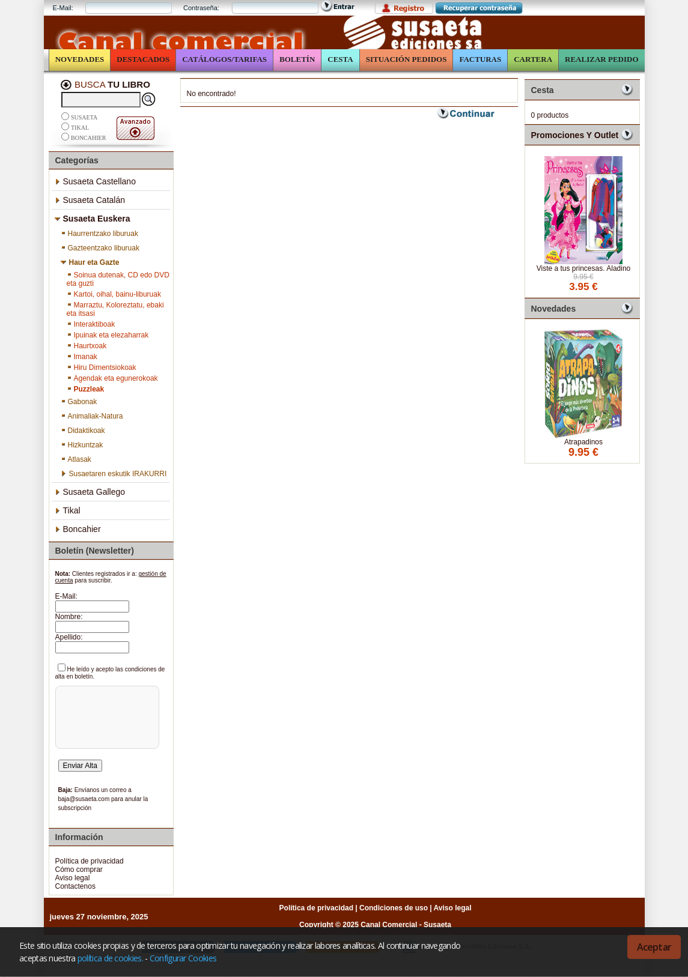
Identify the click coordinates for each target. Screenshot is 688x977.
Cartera (533, 59)
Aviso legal (72, 878)
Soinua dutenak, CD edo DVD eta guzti (118, 279)
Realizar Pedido (601, 59)
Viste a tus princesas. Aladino (584, 268)
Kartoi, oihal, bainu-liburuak (114, 294)
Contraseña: (201, 7)
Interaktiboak (91, 324)
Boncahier (88, 138)
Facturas (480, 59)
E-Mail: (63, 7)
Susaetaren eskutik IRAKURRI (114, 474)
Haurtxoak (87, 346)
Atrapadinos (583, 442)
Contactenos (75, 886)
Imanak (82, 356)
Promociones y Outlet (575, 135)
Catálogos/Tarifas (224, 59)
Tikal (80, 127)
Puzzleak (86, 389)
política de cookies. (110, 958)
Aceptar (654, 947)
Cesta (340, 59)
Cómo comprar (79, 869)
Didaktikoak (83, 430)
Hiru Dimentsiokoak (101, 367)
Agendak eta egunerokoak (112, 378)
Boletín (297, 59)
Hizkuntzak (82, 445)
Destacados (143, 59)
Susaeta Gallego (90, 492)
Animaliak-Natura (92, 416)
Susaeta (84, 117)
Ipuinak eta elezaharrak (108, 335)
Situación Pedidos (406, 59)
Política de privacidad (89, 861)
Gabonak (79, 402)
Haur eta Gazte (90, 262)
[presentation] (106, 734)
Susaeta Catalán (90, 200)
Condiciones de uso (393, 908)
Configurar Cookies (183, 958)
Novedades (80, 59)
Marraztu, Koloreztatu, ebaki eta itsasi (115, 309)
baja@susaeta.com (84, 799)
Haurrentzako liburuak (99, 233)
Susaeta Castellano (95, 181)
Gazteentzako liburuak (100, 248)
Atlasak (76, 459)
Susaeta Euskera (92, 218)
